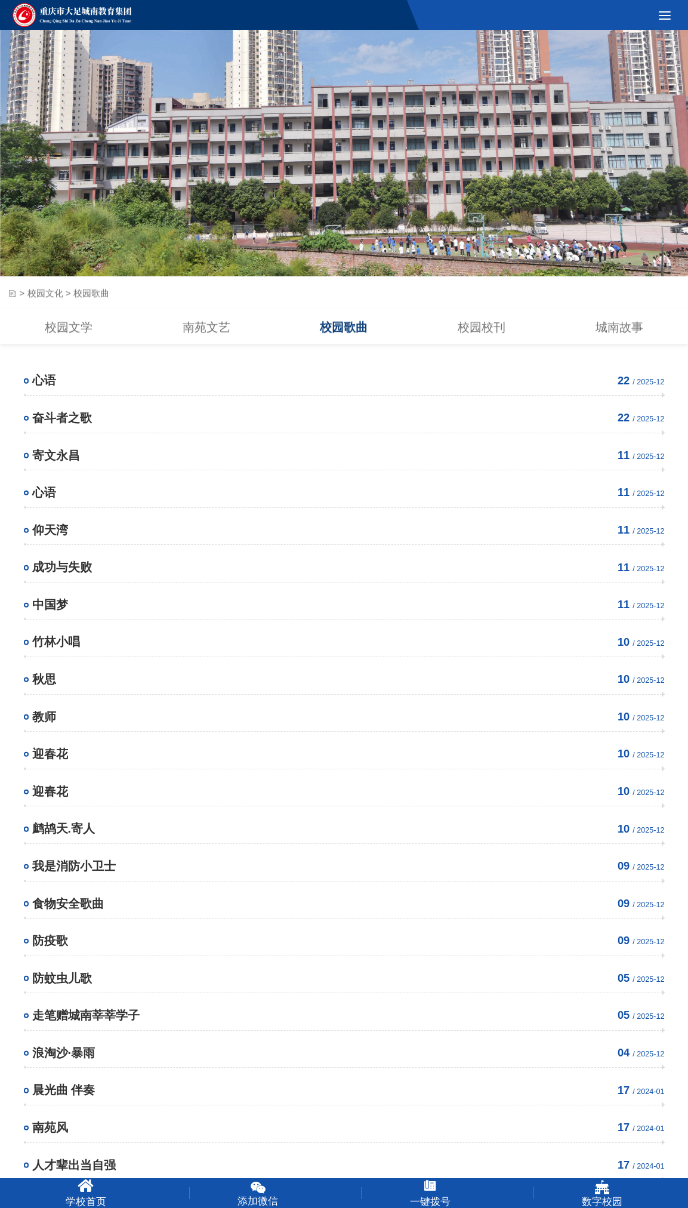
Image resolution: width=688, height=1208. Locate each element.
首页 (12, 300)
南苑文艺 (206, 336)
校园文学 (68, 336)
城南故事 (619, 336)
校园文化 (45, 300)
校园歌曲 (344, 336)
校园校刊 (481, 336)
